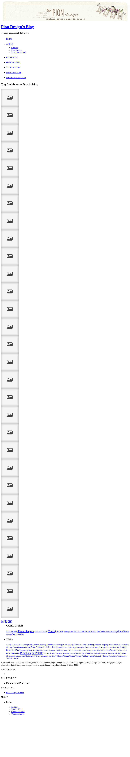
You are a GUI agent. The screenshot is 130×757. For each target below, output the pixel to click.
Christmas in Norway (39, 645)
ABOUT (9, 44)
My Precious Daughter (109, 650)
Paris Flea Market (13, 653)
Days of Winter (75, 645)
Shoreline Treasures (69, 653)
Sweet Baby (111, 653)
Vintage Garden (69, 656)
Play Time (46, 653)
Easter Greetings (88, 644)
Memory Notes (68, 632)
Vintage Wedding (81, 656)
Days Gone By (64, 645)
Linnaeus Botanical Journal (39, 650)
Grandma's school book (89, 647)
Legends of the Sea (25, 650)
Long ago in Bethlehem (56, 650)
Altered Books (11, 632)
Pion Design (16, 50)
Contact (14, 48)
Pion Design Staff (18, 52)
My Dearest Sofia (94, 650)
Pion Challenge (112, 632)
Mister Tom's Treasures (71, 650)
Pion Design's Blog (17, 26)
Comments (18, 711)
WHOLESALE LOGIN (16, 77)
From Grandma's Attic (21, 647)
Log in (14, 707)
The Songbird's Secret (32, 656)
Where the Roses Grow (109, 656)
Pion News (123, 631)
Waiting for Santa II (95, 656)
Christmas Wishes (53, 645)
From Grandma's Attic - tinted (43, 647)
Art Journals (38, 631)
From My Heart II (63, 647)
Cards (51, 631)
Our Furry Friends (122, 650)
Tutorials (20, 634)
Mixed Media (90, 631)
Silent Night (80, 653)
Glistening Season (75, 647)
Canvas (44, 632)
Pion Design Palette (31, 653)
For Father (122, 645)
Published (9, 634)
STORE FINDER (13, 67)
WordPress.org (17, 714)
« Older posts (6, 621)
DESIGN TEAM (13, 62)
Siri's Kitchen (89, 653)
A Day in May (11, 644)
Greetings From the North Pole (109, 647)
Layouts (59, 631)
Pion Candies (101, 632)
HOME (9, 39)
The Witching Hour (46, 656)
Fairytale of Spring (101, 645)
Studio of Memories (100, 653)
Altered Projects (26, 631)
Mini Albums (79, 631)
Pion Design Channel (15, 692)
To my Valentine (57, 656)
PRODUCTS (11, 57)
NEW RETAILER (13, 72)
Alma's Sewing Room (24, 645)
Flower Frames (113, 645)
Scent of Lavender (56, 653)
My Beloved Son (84, 650)
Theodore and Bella (19, 656)
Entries (16, 709)
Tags (14, 634)
